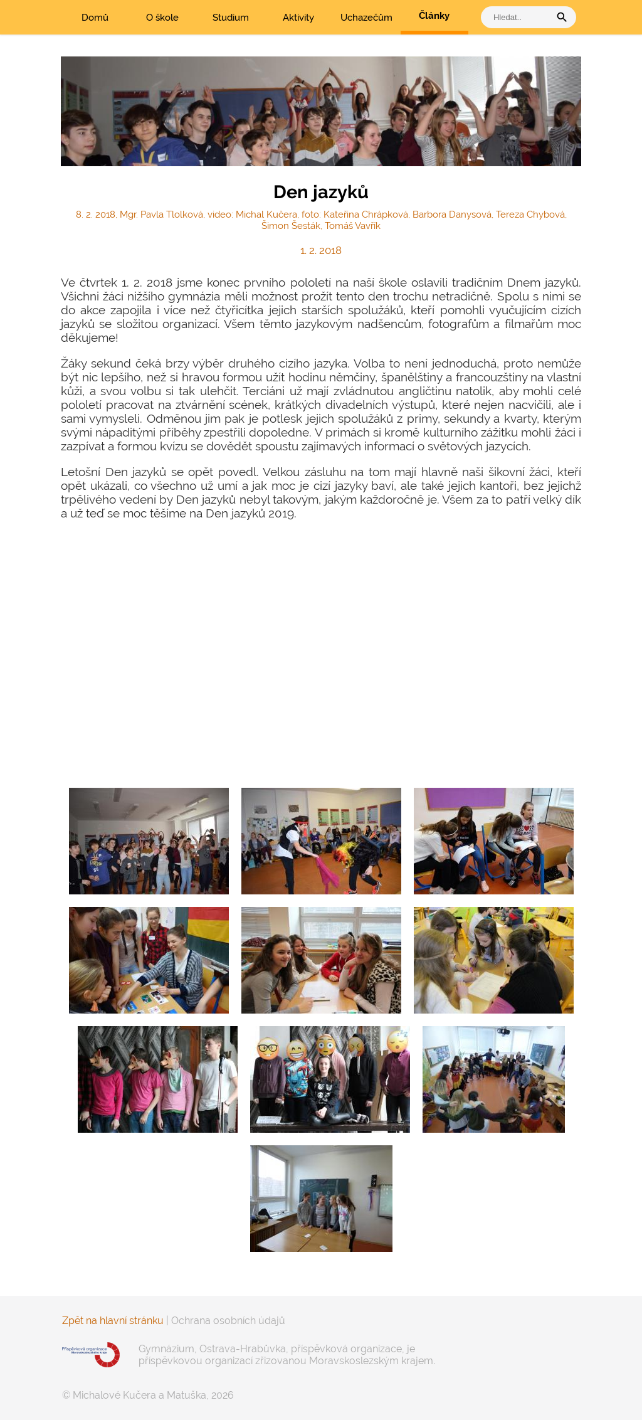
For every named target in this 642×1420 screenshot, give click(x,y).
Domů (95, 17)
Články (434, 15)
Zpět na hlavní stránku (113, 1321)
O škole (162, 17)
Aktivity (298, 17)
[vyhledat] (518, 17)
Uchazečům (366, 17)
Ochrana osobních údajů (228, 1321)
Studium (231, 17)
